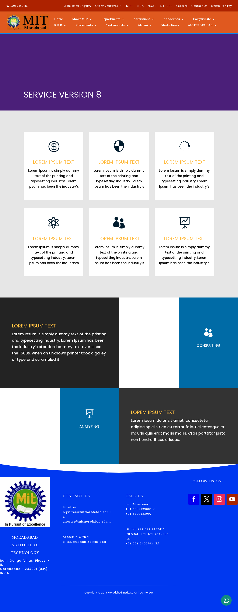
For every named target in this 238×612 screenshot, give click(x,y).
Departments (110, 19)
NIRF (129, 6)
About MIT (80, 19)
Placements (84, 25)
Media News (170, 25)
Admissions (142, 19)
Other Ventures (106, 6)
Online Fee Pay (221, 6)
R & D (58, 25)
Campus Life (202, 19)
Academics (172, 19)
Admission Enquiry (77, 6)
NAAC (152, 6)
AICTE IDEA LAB (200, 25)
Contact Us (199, 6)
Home (58, 19)
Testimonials (115, 25)
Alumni (143, 25)
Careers (182, 6)
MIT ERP (166, 6)
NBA (140, 6)
